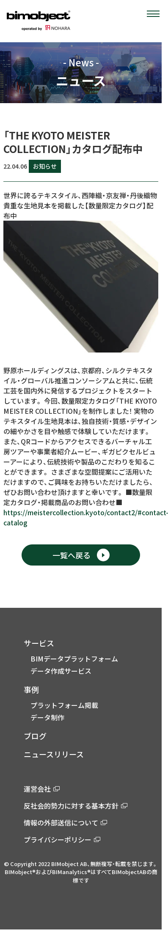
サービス (39, 642)
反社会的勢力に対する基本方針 (75, 806)
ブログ (35, 735)
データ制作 (47, 717)
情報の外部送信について (65, 822)
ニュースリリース (54, 754)
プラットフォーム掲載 (64, 705)
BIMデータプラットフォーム (74, 658)
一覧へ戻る (81, 555)
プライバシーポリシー (62, 839)
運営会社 (42, 789)
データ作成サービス (60, 671)
